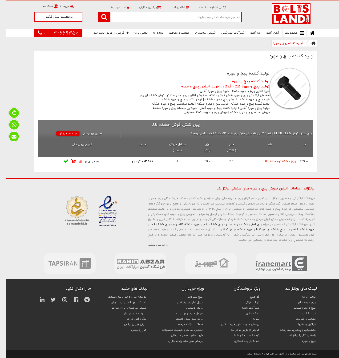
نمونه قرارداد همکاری (240, 341)
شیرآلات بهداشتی (226, 33)
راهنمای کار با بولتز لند (296, 335)
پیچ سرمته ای (301, 302)
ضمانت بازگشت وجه (184, 324)
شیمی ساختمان (199, 33)
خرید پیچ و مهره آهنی (208, 91)
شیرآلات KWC (244, 308)
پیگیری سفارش (143, 7)
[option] (63, 263)
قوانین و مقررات (300, 324)
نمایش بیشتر (150, 245)
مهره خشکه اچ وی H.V (231, 230)
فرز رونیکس (132, 330)
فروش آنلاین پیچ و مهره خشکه (175, 100)
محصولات (288, 33)
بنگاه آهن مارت (130, 319)
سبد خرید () (114, 7)
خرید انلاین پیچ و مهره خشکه (244, 91)
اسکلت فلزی (245, 313)
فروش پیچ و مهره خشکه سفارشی (199, 112)
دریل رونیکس (188, 308)
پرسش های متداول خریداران (179, 341)
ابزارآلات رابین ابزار (129, 313)
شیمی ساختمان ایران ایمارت (123, 308)
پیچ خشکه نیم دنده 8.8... (273, 161)
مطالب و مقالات (173, 33)
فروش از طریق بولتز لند (105, 33)
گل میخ (248, 297)
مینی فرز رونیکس (129, 324)
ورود (62, 6)
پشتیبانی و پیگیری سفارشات (292, 330)
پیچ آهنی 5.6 (247, 224)
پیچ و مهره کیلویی (298, 308)
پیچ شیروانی (189, 297)
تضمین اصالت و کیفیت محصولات (176, 330)
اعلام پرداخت (173, 7)
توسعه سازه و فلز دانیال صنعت (121, 297)
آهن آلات (266, 33)
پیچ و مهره (303, 341)
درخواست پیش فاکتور (52, 17)
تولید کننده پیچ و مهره (282, 43)
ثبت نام (44, 6)
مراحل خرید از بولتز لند (183, 313)
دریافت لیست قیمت (206, 7)
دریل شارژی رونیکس (184, 302)
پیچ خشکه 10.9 (154, 224)
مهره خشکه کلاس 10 (295, 230)
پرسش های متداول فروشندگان (234, 324)
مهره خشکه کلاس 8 (180, 224)
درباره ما (152, 33)
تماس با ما (134, 33)
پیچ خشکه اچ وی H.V (264, 230)
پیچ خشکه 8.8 (207, 224)
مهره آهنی (227, 224)
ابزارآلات (249, 33)
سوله (250, 319)
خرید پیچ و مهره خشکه (248, 100)
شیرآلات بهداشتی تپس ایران (122, 302)
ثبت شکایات (302, 313)
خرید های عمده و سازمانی (181, 335)
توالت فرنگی (246, 302)
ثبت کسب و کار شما (240, 335)
